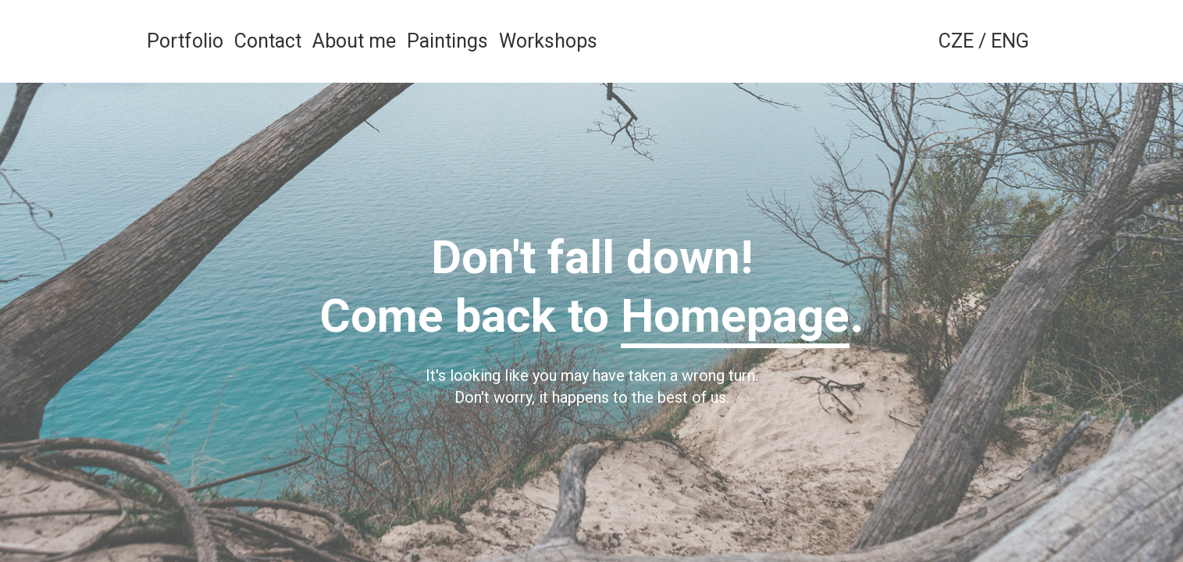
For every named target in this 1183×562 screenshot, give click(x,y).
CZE (956, 41)
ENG (1010, 41)
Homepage (735, 315)
